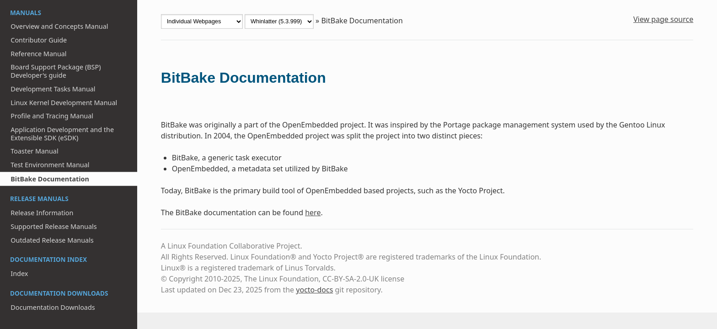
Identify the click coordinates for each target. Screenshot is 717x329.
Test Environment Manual (50, 164)
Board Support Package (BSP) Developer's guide (56, 71)
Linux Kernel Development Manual (64, 102)
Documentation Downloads (53, 307)
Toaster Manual (34, 151)
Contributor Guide (39, 40)
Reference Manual (38, 53)
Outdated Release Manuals (52, 240)
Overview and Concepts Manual (59, 26)
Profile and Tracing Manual (52, 115)
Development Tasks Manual (53, 89)
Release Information (42, 212)
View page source (663, 19)
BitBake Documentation (50, 179)
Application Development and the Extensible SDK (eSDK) (62, 133)
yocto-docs (314, 290)
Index (19, 273)
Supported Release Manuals (53, 226)
